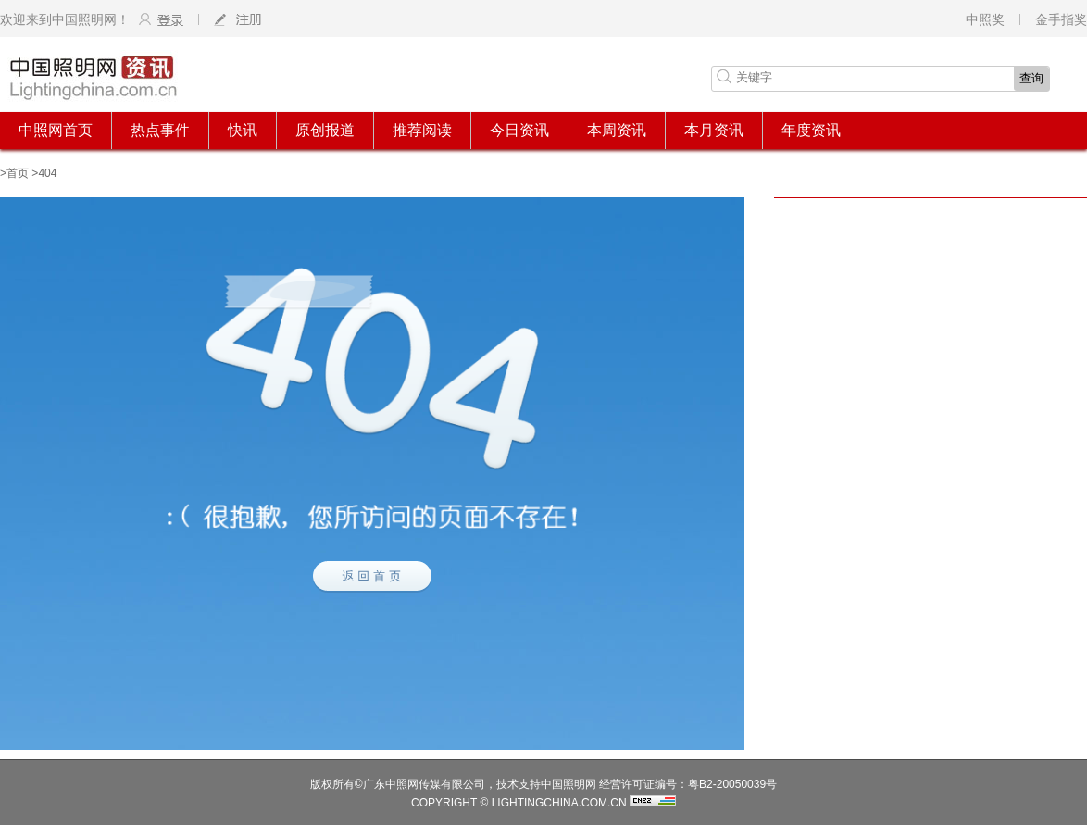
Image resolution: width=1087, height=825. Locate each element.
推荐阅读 (422, 130)
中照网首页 (56, 130)
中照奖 (985, 19)
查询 (1031, 78)
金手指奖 (1061, 19)
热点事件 (160, 130)
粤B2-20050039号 (732, 784)
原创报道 (325, 130)
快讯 (242, 130)
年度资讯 (811, 130)
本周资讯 (616, 130)
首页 (17, 173)
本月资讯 (713, 130)
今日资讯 (519, 130)
